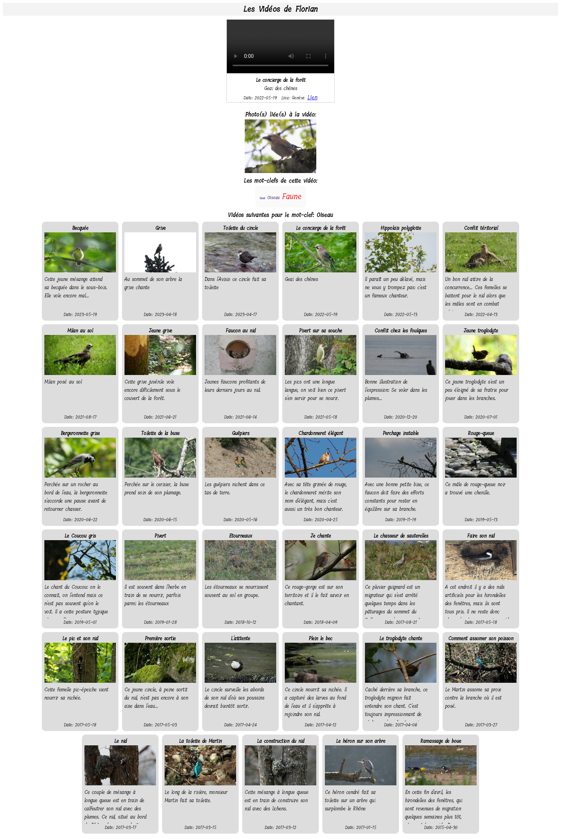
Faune (292, 196)
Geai (262, 198)
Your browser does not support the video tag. (280, 46)
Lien (312, 97)
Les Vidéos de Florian (280, 9)
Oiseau (273, 197)
